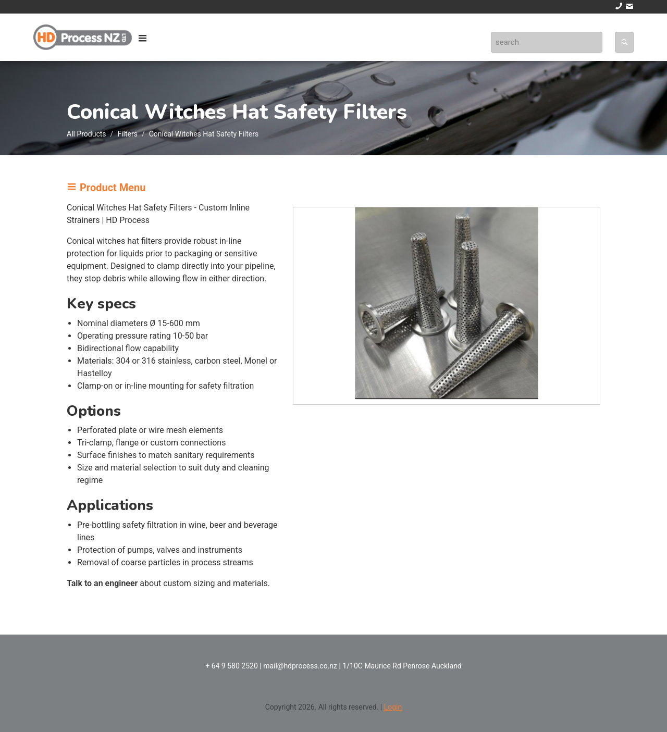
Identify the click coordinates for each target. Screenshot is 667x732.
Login (393, 707)
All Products (86, 134)
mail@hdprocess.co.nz (300, 666)
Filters (127, 134)
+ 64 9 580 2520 (231, 666)
